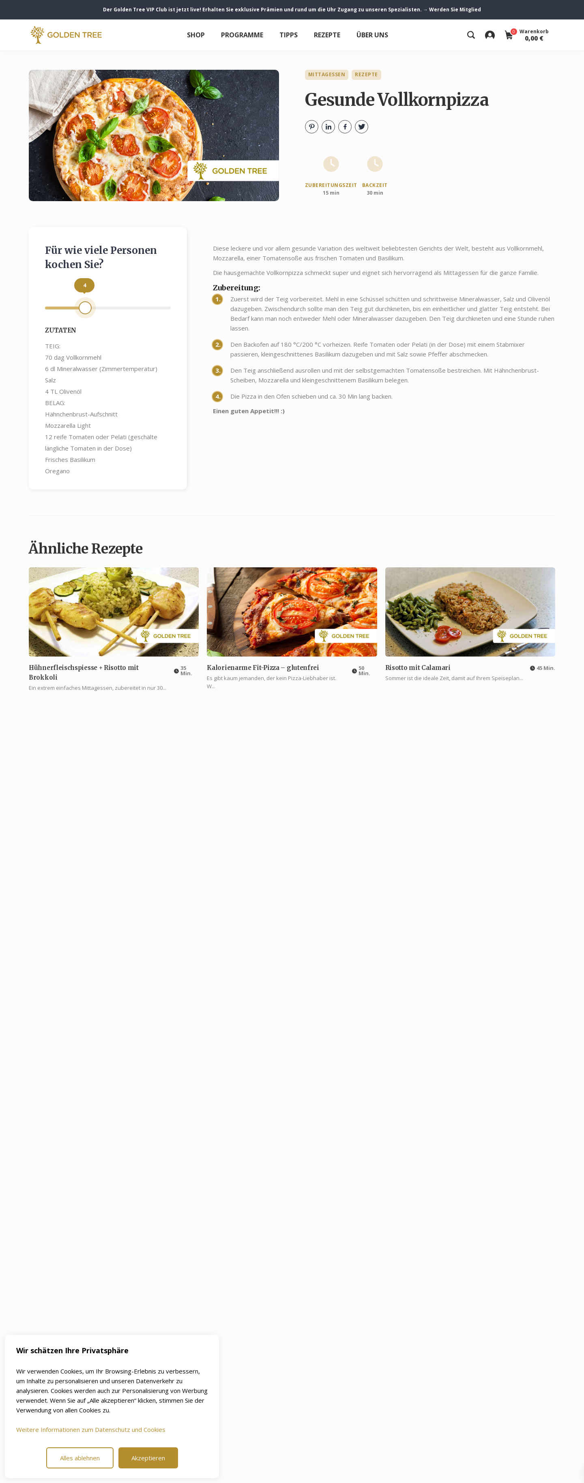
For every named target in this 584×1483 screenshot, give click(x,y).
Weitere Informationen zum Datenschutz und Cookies (90, 1429)
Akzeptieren (148, 1458)
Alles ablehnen (80, 1458)
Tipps (288, 34)
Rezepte (327, 34)
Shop (196, 34)
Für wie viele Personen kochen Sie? (101, 257)
